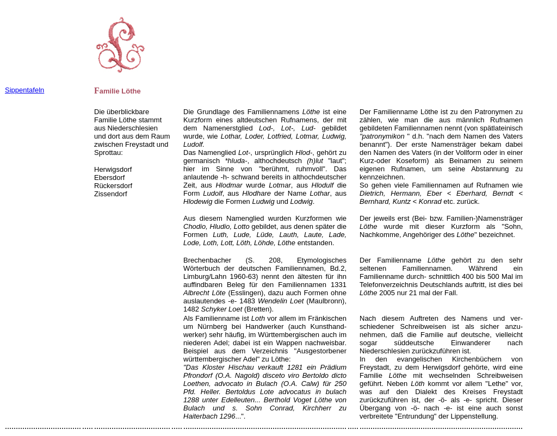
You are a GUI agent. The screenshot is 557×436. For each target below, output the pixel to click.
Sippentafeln (24, 90)
